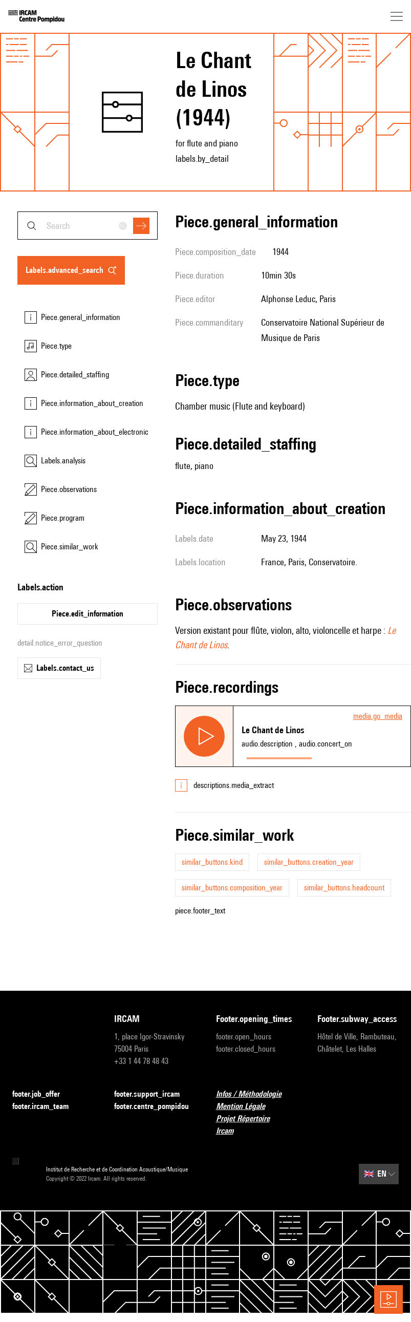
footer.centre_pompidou (155, 1106)
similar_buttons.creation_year (309, 862)
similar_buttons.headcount (344, 887)
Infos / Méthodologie (255, 1094)
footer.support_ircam (153, 1094)
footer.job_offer (42, 1094)
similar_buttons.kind (212, 862)
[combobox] (87, 225)
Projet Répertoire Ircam (256, 1125)
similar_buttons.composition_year (232, 887)
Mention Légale (246, 1106)
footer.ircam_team (46, 1106)
